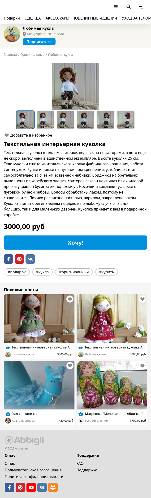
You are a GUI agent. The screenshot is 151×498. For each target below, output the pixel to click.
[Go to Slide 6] (125, 119)
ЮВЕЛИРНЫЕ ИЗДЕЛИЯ (95, 18)
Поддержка (87, 470)
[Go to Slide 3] (65, 119)
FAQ (80, 463)
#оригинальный (74, 272)
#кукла (42, 272)
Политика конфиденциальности (34, 476)
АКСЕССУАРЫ (57, 18)
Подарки (12, 18)
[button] (75, 86)
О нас (10, 463)
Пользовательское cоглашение (33, 470)
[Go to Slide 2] (45, 119)
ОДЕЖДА (33, 18)
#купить (106, 272)
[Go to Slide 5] (105, 119)
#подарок (17, 272)
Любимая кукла (38, 28)
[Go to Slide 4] (85, 119)
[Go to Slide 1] (25, 119)
